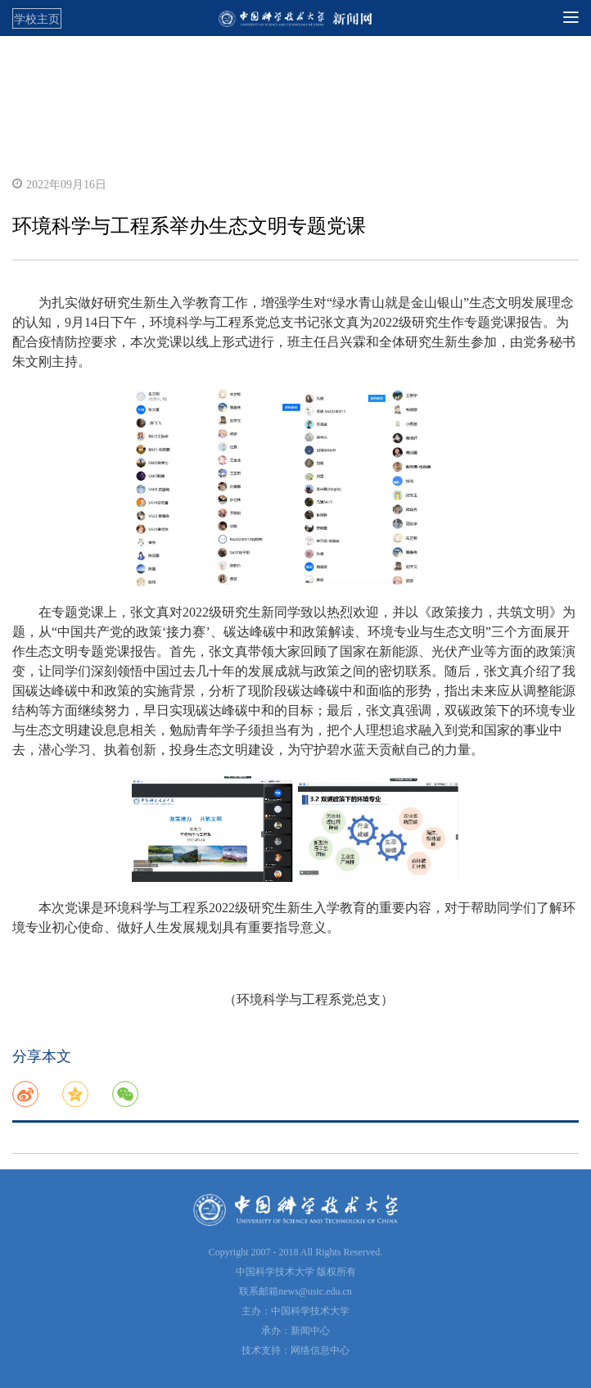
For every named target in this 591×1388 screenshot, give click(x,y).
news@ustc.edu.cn (315, 1291)
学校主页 (37, 18)
